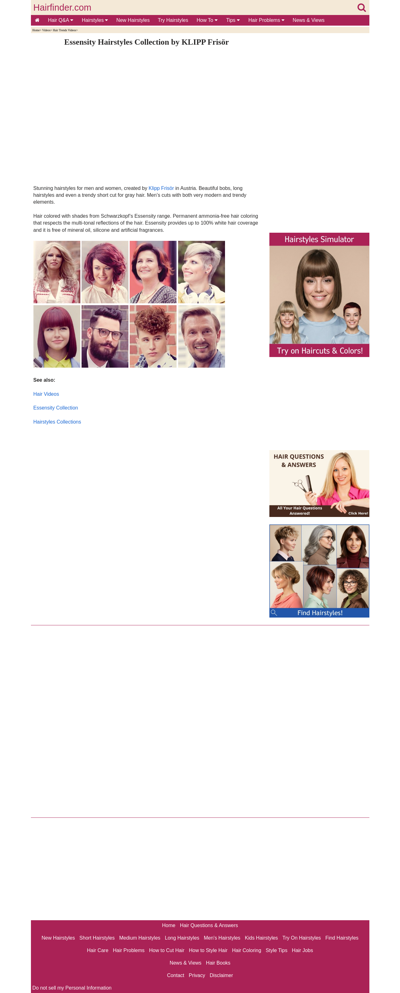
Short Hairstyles (97, 938)
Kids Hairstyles (261, 938)
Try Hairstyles (173, 20)
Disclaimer (221, 975)
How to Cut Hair (166, 950)
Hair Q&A (60, 20)
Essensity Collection (55, 407)
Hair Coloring (246, 950)
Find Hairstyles (341, 938)
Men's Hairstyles (222, 938)
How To (207, 20)
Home (36, 30)
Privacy (197, 975)
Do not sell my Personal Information (72, 988)
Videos (46, 30)
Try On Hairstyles (301, 938)
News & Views (309, 20)
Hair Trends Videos (64, 30)
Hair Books (218, 963)
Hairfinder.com (62, 7)
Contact (175, 975)
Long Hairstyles (182, 938)
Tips (233, 20)
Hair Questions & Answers (209, 925)
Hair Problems (266, 20)
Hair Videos (46, 394)
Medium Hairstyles (139, 938)
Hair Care (97, 950)
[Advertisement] (146, 492)
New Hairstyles (133, 20)
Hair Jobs (302, 950)
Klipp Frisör (161, 188)
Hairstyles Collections (57, 422)
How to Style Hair (208, 950)
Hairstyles (95, 20)
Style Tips (276, 950)
